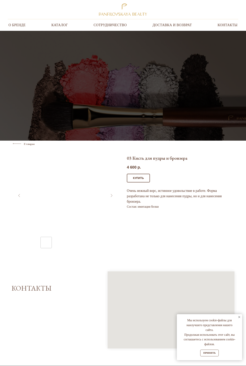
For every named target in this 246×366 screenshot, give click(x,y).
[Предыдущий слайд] (19, 195)
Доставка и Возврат (172, 25)
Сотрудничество (110, 25)
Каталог (59, 25)
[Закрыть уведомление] (239, 317)
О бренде (17, 25)
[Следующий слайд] (111, 195)
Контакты (227, 25)
